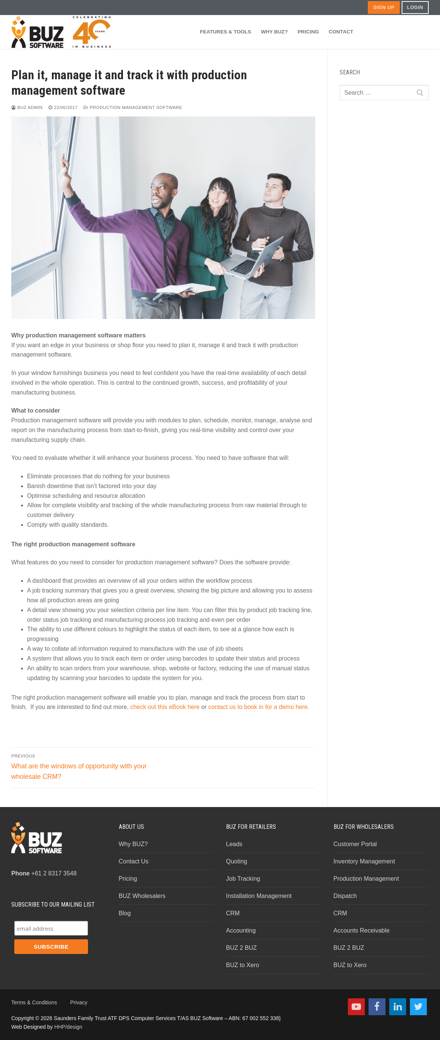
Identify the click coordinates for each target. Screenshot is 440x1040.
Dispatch (345, 896)
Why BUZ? (133, 844)
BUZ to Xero (242, 965)
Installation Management (258, 896)
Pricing (128, 878)
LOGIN (415, 7)
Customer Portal (355, 844)
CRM (233, 913)
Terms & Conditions (34, 1002)
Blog (125, 913)
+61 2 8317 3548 (44, 873)
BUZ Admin (26, 107)
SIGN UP (383, 7)
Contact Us (134, 861)
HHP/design (68, 1027)
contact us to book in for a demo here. (259, 707)
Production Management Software (132, 107)
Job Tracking (243, 878)
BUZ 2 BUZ (241, 948)
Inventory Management (364, 861)
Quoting (236, 861)
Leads (234, 844)
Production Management (366, 878)
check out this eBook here (165, 707)
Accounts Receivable (362, 930)
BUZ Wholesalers (142, 896)
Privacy (78, 1002)
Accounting (241, 930)
